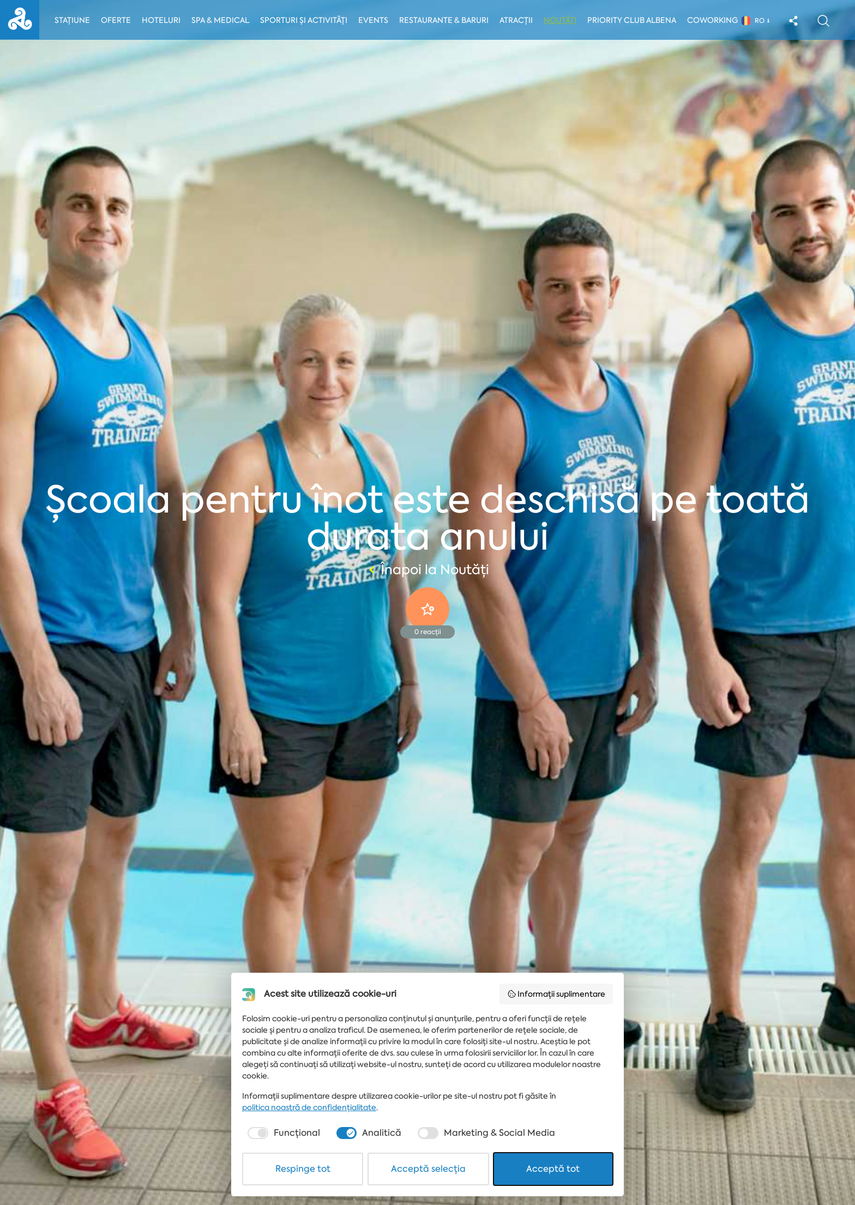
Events (375, 20)
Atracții (518, 20)
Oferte (116, 20)
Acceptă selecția (428, 1168)
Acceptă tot (553, 1168)
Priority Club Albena (634, 20)
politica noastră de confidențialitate (309, 1107)
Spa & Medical (221, 20)
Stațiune (72, 20)
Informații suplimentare (556, 994)
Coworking (715, 20)
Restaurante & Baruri (446, 20)
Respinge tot (302, 1168)
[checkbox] (282, 1133)
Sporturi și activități (304, 20)
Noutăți (562, 20)
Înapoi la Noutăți (427, 569)
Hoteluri (161, 20)
